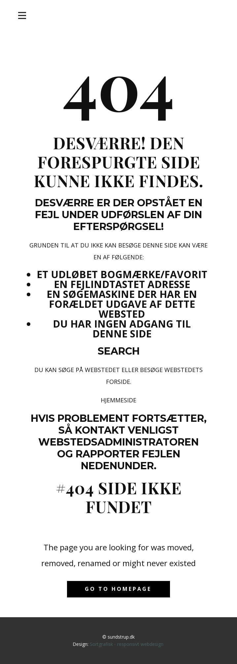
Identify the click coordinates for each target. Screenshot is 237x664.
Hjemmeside (118, 400)
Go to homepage (118, 588)
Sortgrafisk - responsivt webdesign (126, 644)
